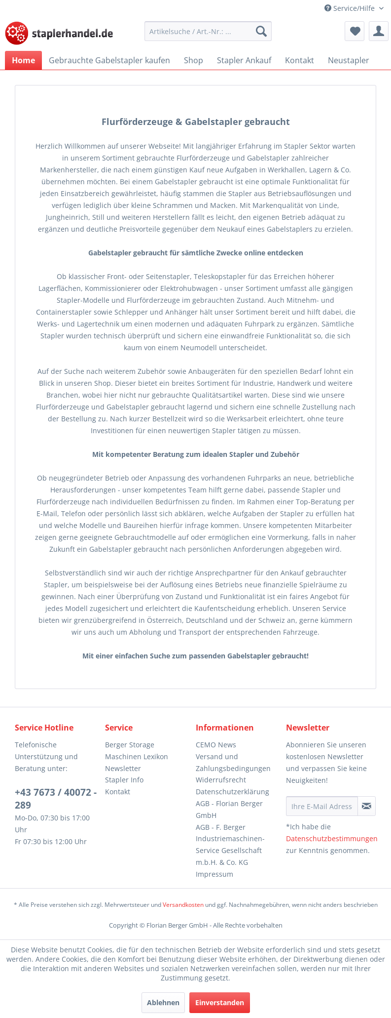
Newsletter (123, 768)
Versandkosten (183, 904)
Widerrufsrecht (221, 779)
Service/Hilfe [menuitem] (350, 8)
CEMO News (216, 744)
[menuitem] (208, 31)
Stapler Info (124, 779)
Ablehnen (163, 1002)
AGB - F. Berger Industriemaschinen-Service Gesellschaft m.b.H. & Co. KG (230, 844)
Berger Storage (129, 744)
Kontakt (117, 791)
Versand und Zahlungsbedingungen (233, 762)
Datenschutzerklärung (232, 791)
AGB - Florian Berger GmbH (229, 809)
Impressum (214, 874)
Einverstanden (219, 1002)
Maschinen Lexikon (136, 756)
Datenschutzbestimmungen (332, 838)
